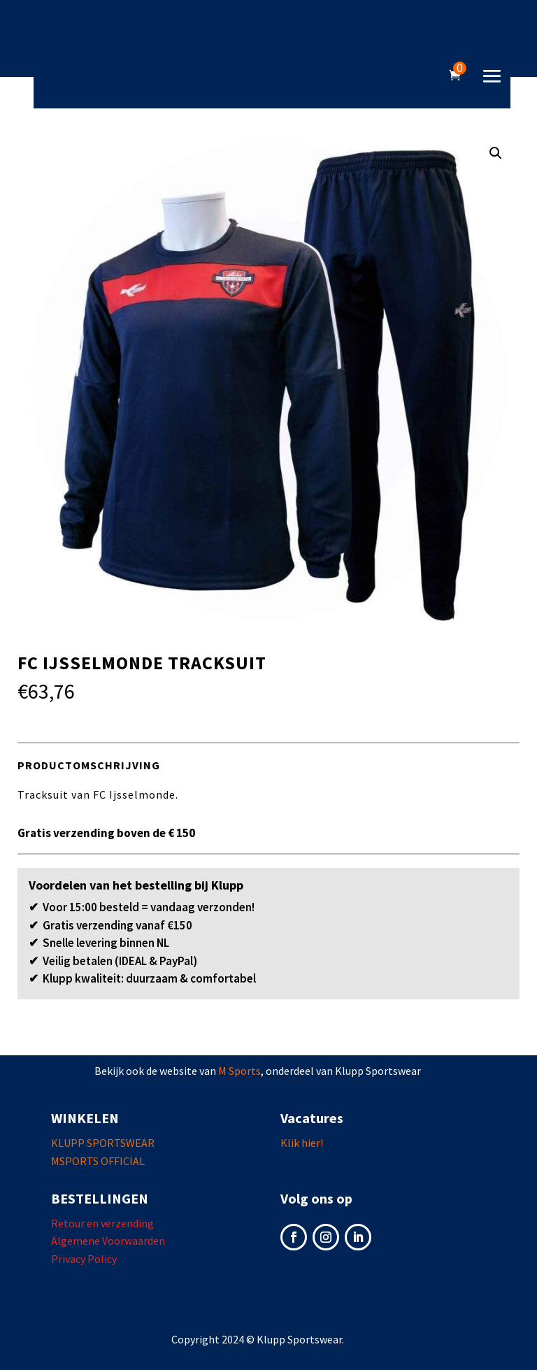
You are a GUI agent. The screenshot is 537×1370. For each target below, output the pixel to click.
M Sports (239, 1071)
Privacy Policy (84, 1259)
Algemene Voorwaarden (108, 1241)
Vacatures (311, 1118)
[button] (495, 153)
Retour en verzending (102, 1223)
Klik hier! (301, 1143)
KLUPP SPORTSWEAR (103, 1143)
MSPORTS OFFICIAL (98, 1161)
